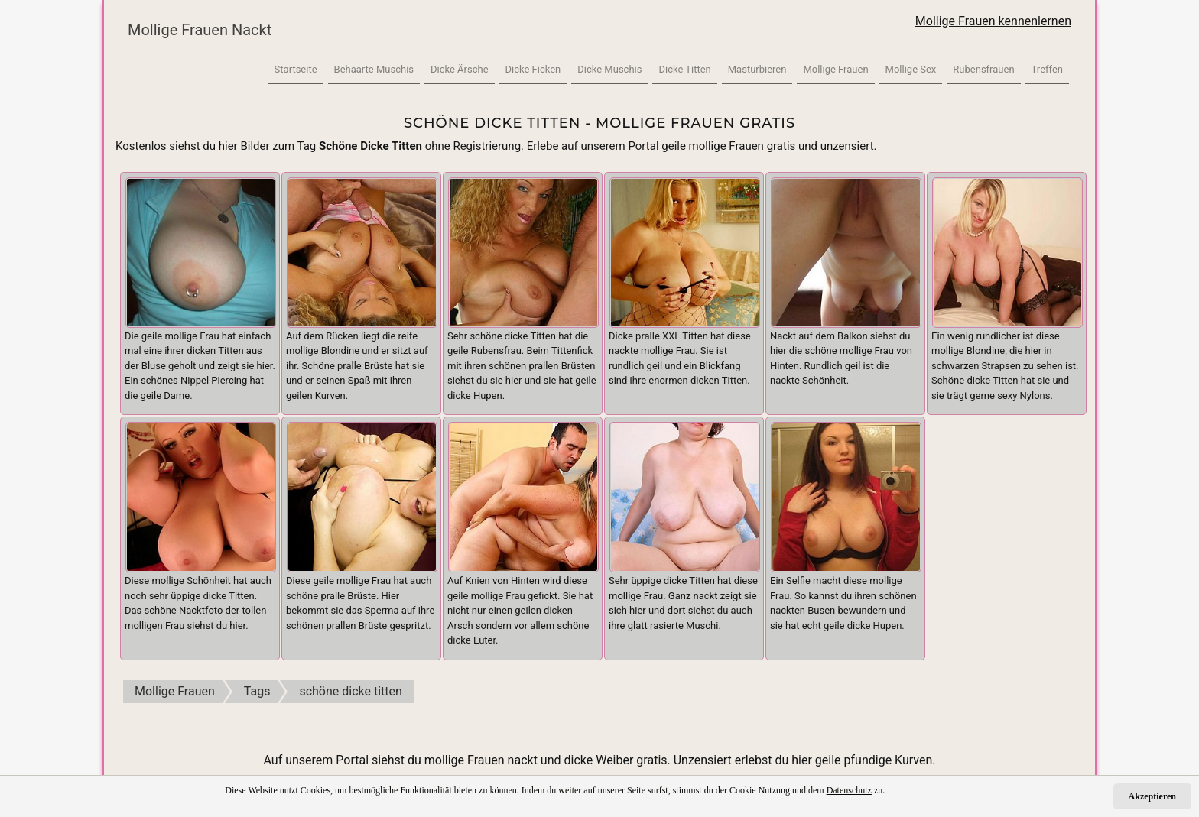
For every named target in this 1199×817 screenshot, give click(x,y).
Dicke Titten (684, 69)
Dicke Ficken (533, 69)
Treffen (1047, 69)
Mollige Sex (911, 69)
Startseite (296, 69)
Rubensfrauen (983, 69)
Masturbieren (757, 69)
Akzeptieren (1152, 796)
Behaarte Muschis (374, 69)
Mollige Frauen (835, 69)
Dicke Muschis (609, 69)
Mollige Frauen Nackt (199, 30)
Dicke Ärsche (460, 69)
